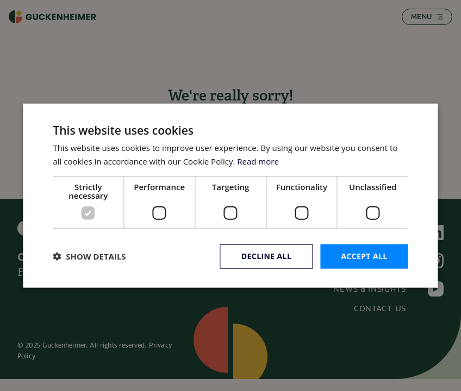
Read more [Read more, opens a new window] (258, 161)
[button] (89, 256)
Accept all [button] (364, 256)
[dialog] (230, 196)
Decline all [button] (266, 256)
